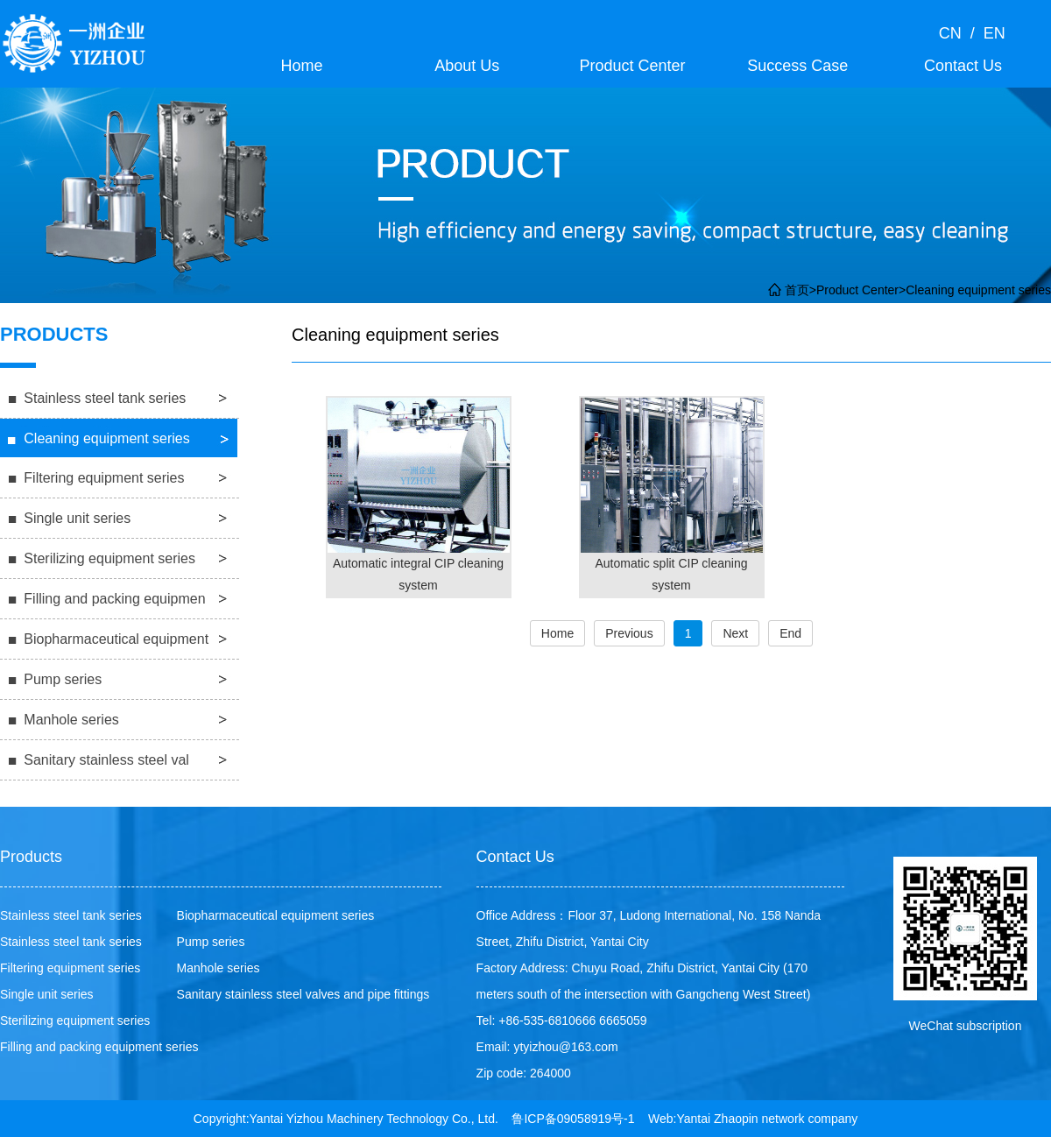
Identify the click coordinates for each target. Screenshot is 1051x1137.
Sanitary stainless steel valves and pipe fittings (303, 994)
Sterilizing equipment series (109, 558)
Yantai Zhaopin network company (767, 1119)
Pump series (63, 679)
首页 (797, 290)
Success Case (797, 65)
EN (990, 33)
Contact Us (963, 65)
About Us (466, 65)
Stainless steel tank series (105, 398)
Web (661, 1119)
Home (301, 65)
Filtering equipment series (104, 477)
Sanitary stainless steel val (106, 759)
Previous (628, 633)
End (790, 633)
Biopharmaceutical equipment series (276, 915)
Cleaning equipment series (978, 290)
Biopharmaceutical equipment (116, 639)
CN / (957, 33)
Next (735, 633)
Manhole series (71, 719)
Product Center (632, 65)
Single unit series (77, 518)
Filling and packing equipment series (99, 1047)
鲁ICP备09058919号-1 (572, 1119)
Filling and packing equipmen (114, 598)
